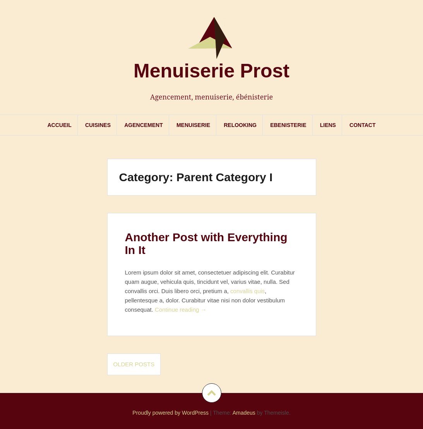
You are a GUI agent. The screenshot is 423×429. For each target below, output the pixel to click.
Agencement (143, 125)
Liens (328, 125)
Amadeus (244, 413)
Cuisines (98, 125)
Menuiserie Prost (211, 71)
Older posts (134, 364)
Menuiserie (193, 125)
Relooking (240, 125)
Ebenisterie (288, 125)
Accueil (59, 125)
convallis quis (247, 291)
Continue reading (180, 309)
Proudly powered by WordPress (170, 413)
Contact (362, 125)
